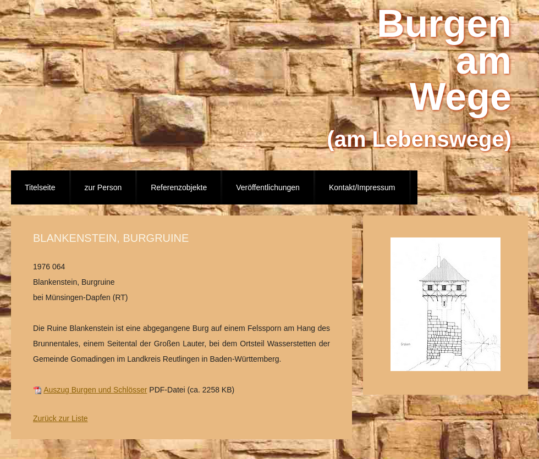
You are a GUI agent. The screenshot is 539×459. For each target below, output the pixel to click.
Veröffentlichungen (268, 187)
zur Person (103, 187)
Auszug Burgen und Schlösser (95, 389)
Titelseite (40, 187)
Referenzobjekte (179, 187)
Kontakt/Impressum (362, 187)
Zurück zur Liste (60, 418)
